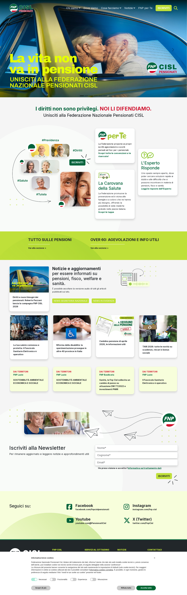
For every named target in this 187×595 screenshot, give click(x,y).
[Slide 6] (105, 95)
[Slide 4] (96, 95)
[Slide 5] (100, 95)
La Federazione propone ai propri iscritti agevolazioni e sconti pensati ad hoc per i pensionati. (115, 147)
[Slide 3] (91, 95)
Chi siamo (72, 8)
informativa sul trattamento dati (144, 468)
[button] (154, 558)
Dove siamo (91, 8)
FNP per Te (145, 8)
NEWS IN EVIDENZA (103, 301)
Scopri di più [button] (40, 588)
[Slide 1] (82, 95)
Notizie (128, 8)
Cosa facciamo (110, 8)
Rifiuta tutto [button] (126, 588)
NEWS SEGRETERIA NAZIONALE (70, 301)
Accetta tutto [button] (146, 588)
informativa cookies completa (101, 570)
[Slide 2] (86, 95)
